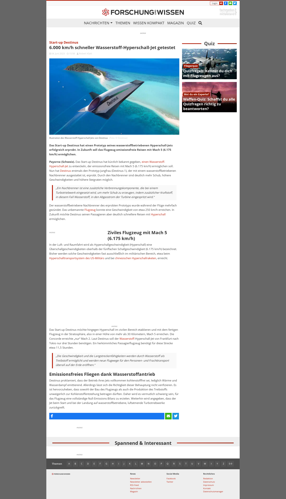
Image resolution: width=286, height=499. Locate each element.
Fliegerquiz (191, 66)
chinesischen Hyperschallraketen (135, 258)
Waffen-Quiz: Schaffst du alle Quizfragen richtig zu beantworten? (209, 104)
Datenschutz (209, 481)
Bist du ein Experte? (196, 94)
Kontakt (207, 488)
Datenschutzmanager (213, 491)
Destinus (65, 171)
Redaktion (208, 478)
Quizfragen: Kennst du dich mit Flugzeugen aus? (207, 73)
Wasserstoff (126, 339)
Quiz (191, 22)
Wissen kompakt (148, 22)
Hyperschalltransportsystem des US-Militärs (76, 258)
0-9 (230, 463)
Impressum (208, 485)
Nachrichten (96, 22)
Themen (122, 22)
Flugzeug (90, 210)
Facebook (171, 478)
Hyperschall (158, 214)
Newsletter (135, 478)
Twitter (170, 481)
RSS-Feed (134, 485)
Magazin (175, 22)
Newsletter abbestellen (141, 481)
